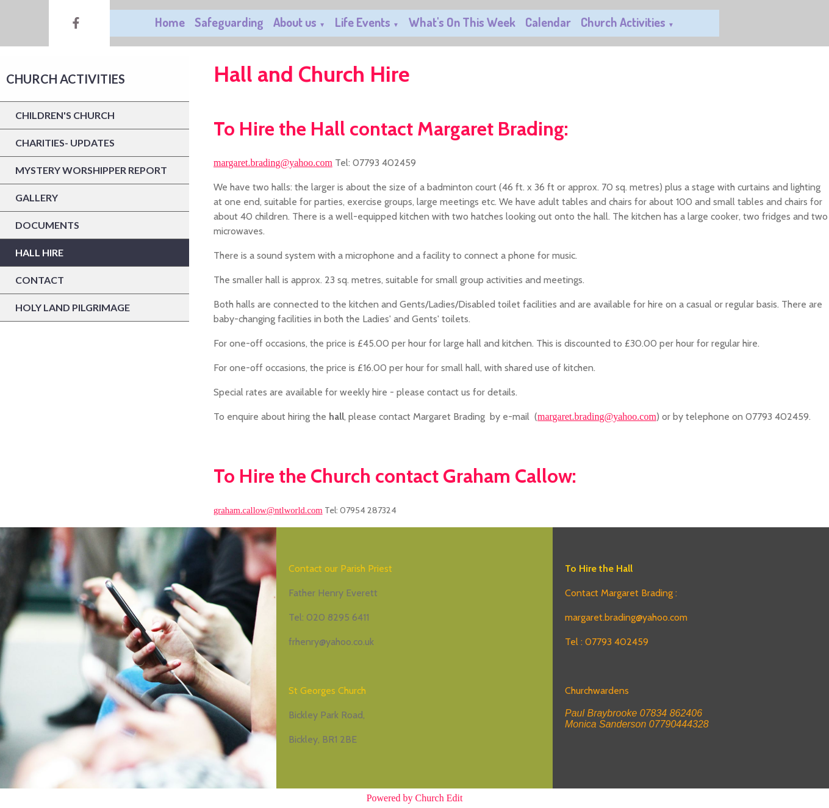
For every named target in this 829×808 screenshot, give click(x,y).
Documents (47, 225)
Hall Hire (39, 252)
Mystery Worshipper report (91, 170)
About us (295, 22)
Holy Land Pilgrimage (72, 307)
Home (170, 22)
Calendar (548, 22)
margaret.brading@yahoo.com (273, 162)
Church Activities (623, 22)
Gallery (36, 197)
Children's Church (65, 115)
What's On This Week (462, 22)
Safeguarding (229, 22)
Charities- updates (65, 142)
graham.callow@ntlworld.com (268, 510)
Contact (39, 280)
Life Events (362, 22)
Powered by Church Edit (415, 798)
